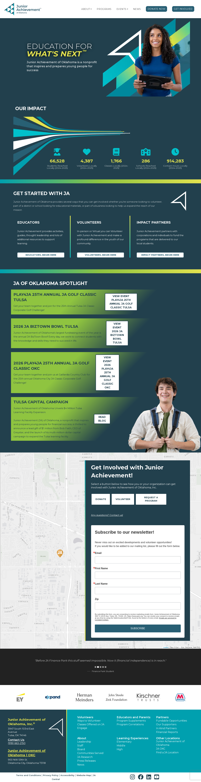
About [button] (81, 738)
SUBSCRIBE (137, 628)
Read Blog (102, 419)
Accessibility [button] (67, 775)
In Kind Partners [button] (166, 728)
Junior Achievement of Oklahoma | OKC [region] (27, 753)
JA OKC (160, 748)
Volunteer (123, 499)
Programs (104, 9)
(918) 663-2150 (16, 743)
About (85, 9)
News (137, 9)
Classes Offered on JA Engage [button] (90, 726)
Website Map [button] (83, 775)
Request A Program (151, 499)
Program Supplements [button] (131, 720)
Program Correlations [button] (130, 724)
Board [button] (81, 749)
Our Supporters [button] (166, 724)
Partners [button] (162, 717)
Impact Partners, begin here (160, 255)
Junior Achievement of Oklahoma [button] (170, 743)
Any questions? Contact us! (107, 515)
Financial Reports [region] (167, 732)
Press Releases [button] (86, 760)
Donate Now (157, 9)
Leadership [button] (84, 741)
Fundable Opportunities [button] (171, 720)
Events (121, 9)
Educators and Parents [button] (133, 717)
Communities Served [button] (90, 753)
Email (98, 553)
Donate (100, 499)
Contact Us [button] (16, 739)
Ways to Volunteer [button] (89, 720)
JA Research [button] (85, 757)
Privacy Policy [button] (50, 775)
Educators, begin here (41, 255)
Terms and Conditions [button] (28, 775)
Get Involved (183, 9)
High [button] (120, 749)
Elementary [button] (124, 741)
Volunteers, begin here (100, 255)
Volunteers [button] (85, 717)
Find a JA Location (167, 752)
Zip (97, 599)
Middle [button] (121, 745)
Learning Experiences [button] (132, 738)
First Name (101, 568)
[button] (91, 9)
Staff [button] (80, 745)
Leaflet (165, 647)
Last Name (101, 584)
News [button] (80, 764)
